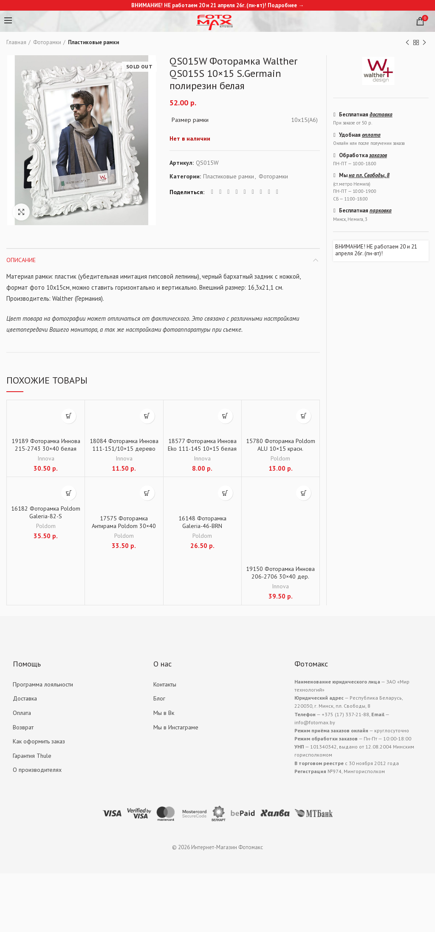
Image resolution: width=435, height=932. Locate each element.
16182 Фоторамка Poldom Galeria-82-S (45, 512)
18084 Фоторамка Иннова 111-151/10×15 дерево (124, 444)
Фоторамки (47, 42)
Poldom (280, 458)
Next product (424, 43)
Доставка (25, 698)
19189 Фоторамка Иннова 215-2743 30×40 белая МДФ (45, 448)
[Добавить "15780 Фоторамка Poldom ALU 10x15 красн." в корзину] (303, 416)
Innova (45, 458)
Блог (159, 698)
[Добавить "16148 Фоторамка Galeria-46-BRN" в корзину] (225, 493)
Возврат (23, 727)
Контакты (164, 684)
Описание (21, 260)
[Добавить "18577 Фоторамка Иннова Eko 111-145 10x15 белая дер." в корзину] (225, 416)
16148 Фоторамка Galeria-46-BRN (202, 522)
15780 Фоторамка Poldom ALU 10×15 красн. (280, 444)
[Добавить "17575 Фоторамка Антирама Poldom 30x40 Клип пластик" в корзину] (147, 493)
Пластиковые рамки (93, 42)
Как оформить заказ (39, 741)
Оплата (22, 713)
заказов (378, 155)
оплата (371, 134)
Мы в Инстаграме (175, 727)
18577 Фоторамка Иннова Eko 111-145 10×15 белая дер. (202, 448)
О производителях (37, 770)
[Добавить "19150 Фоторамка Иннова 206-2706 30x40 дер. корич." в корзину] (303, 493)
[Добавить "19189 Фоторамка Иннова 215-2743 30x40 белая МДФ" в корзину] (68, 416)
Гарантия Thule (32, 756)
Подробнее (282, 5)
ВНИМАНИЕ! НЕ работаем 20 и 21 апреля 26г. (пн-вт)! (376, 250)
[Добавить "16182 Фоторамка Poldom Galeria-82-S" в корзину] (68, 493)
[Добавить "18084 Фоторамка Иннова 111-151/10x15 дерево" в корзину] (147, 416)
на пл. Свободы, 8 (369, 175)
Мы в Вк (163, 713)
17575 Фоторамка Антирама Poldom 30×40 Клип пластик (124, 525)
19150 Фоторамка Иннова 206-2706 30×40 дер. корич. (280, 576)
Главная (16, 42)
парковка (381, 210)
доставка (381, 114)
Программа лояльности (43, 684)
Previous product (407, 43)
